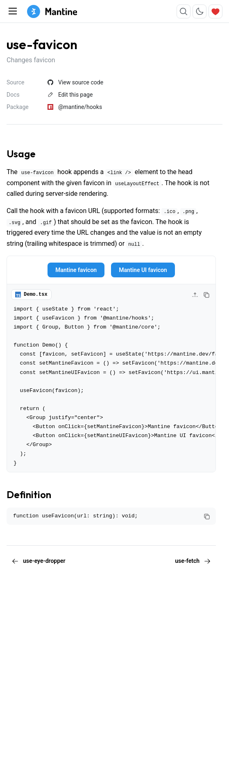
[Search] (183, 11)
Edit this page (70, 94)
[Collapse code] (195, 295)
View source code (75, 82)
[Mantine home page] (52, 11)
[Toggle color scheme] (199, 11)
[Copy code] (206, 295)
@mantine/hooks (75, 107)
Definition (29, 494)
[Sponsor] (215, 11)
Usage (21, 153)
